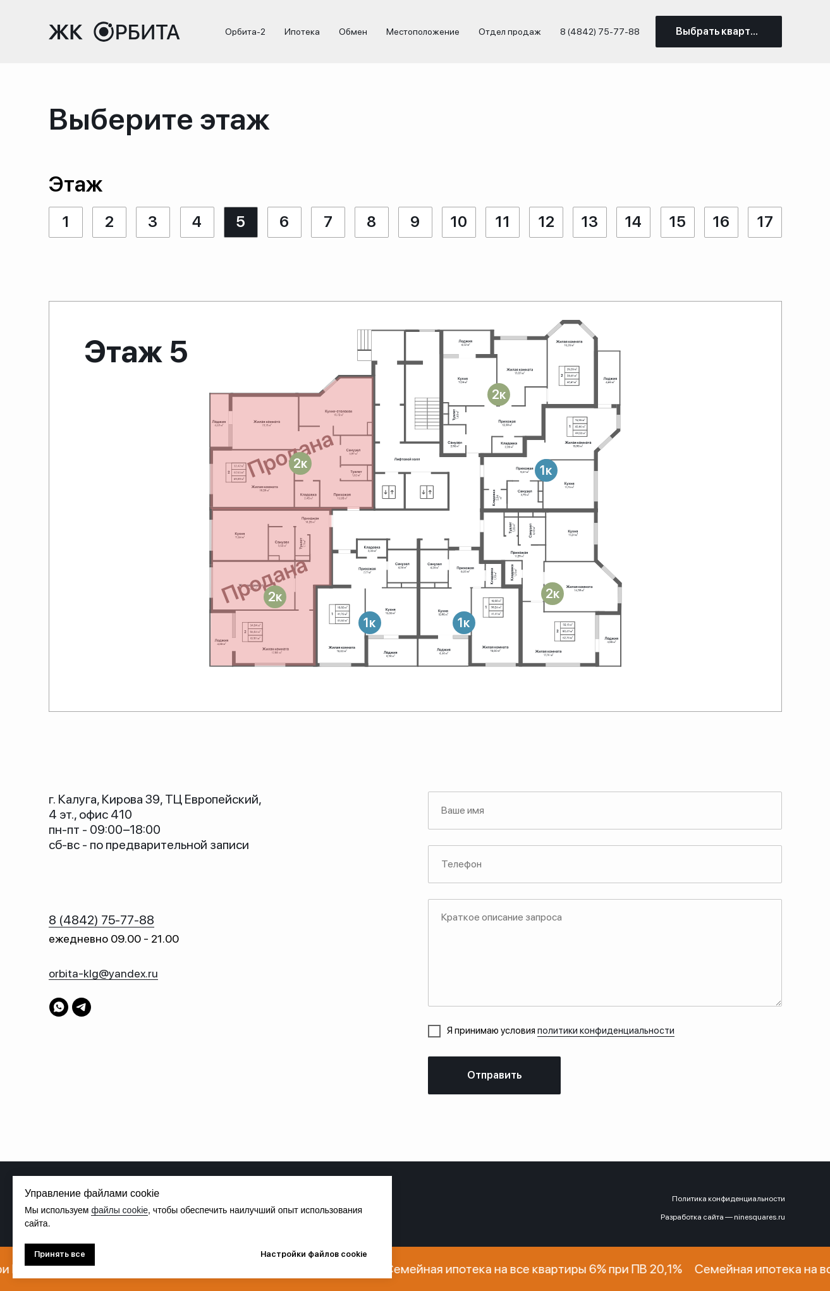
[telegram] (81, 1007)
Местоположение (423, 32)
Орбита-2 (245, 32)
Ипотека (302, 32)
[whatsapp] (58, 1007)
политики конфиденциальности (605, 1030)
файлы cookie (119, 1210)
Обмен (353, 32)
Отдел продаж (510, 32)
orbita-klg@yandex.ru (103, 973)
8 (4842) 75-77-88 (600, 32)
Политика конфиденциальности (728, 1198)
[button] (498, 394)
